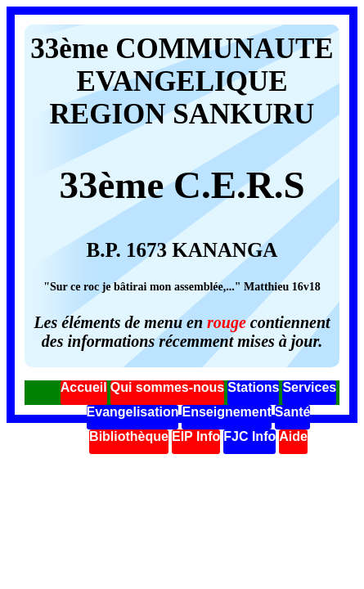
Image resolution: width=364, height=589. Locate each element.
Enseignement (226, 412)
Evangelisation (133, 412)
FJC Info (249, 436)
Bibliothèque (129, 436)
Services (309, 387)
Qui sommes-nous (167, 387)
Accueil (84, 387)
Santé (293, 412)
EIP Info (196, 436)
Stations (253, 387)
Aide (293, 436)
